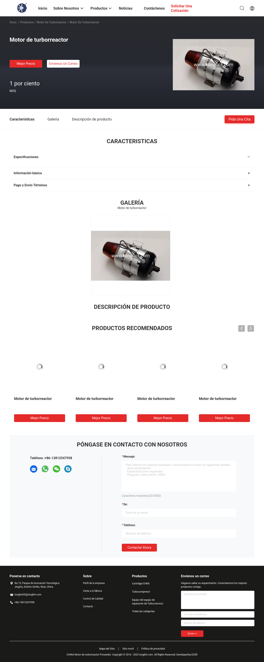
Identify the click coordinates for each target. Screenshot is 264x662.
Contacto (88, 606)
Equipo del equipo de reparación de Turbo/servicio (147, 601)
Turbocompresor (141, 591)
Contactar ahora (139, 547)
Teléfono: (129, 525)
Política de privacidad (153, 648)
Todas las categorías (143, 611)
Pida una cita (240, 119)
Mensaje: (129, 456)
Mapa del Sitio (107, 648)
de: (125, 504)
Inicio (13, 22)
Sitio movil (128, 648)
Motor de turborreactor (52, 22)
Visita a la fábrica (92, 590)
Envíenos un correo (63, 64)
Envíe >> (192, 633)
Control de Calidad (93, 598)
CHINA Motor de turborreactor (83, 654)
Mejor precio (26, 64)
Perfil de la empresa (94, 583)
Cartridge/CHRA (141, 583)
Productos (26, 22)
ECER (194, 654)
